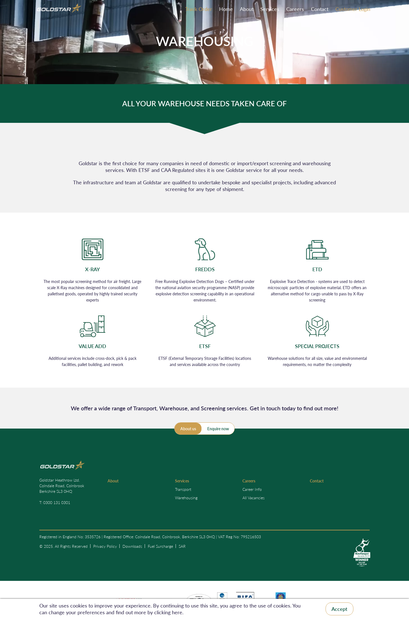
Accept (339, 608)
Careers (295, 9)
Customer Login (352, 9)
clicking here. (168, 612)
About (246, 9)
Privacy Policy (105, 546)
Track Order (198, 9)
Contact (319, 9)
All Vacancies (253, 497)
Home (226, 9)
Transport (183, 489)
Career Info (252, 489)
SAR (182, 546)
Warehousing (186, 497)
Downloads (132, 546)
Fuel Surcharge (160, 546)
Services (269, 9)
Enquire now (218, 428)
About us (188, 428)
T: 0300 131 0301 (54, 502)
